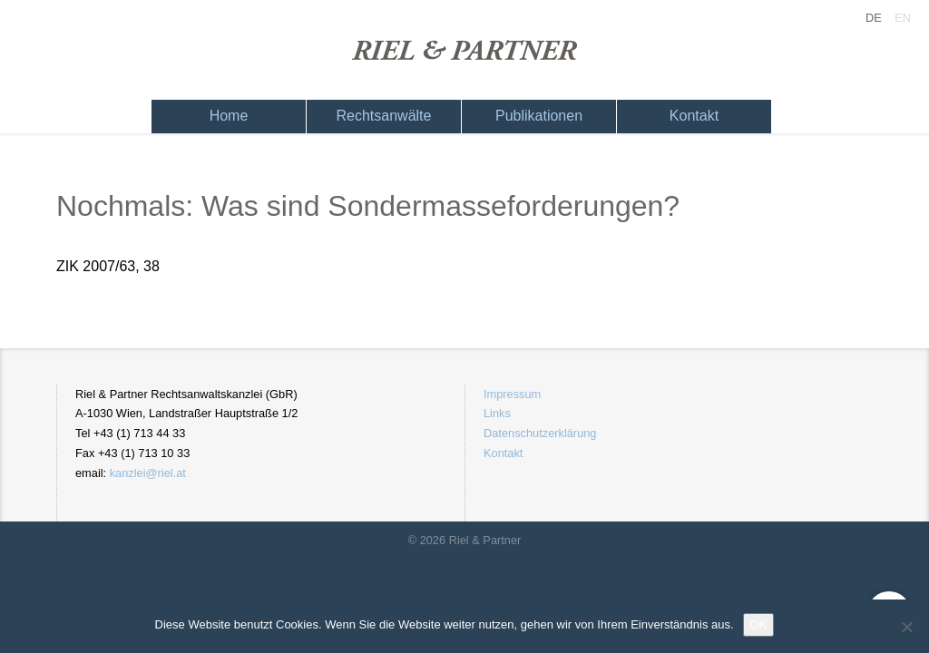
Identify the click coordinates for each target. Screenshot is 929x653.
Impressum (512, 394)
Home (229, 115)
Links (497, 413)
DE (873, 17)
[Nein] (906, 627)
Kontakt (694, 115)
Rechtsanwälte (384, 115)
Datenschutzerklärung (540, 433)
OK (759, 624)
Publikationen (538, 115)
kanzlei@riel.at (148, 473)
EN (903, 17)
